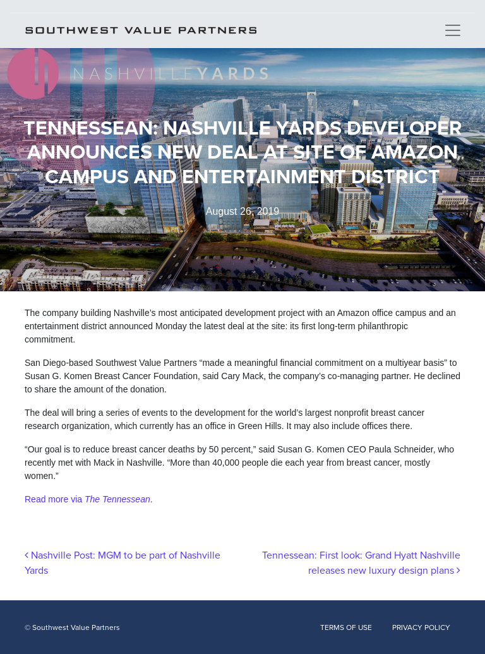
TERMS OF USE (346, 627)
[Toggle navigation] (453, 30)
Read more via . (89, 499)
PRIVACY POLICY (421, 627)
